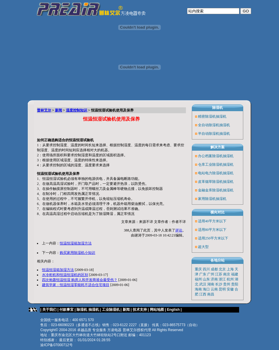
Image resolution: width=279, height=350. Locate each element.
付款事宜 (66, 310)
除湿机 (217, 108)
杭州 (230, 279)
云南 (214, 289)
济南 (214, 279)
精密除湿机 (207, 116)
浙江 (222, 279)
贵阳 (234, 284)
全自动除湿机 (208, 125)
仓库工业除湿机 (210, 164)
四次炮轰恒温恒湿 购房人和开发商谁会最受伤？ (79, 280)
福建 (234, 274)
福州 (198, 279)
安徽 (230, 289)
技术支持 (140, 310)
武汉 (202, 284)
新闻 (58, 110)
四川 (206, 269)
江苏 (218, 274)
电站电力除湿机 (210, 173)
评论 (178, 230)
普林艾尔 (44, 110)
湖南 (210, 284)
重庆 (198, 269)
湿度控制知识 (76, 110)
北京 (222, 269)
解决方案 (217, 147)
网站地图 (157, 310)
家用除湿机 (207, 199)
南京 (226, 274)
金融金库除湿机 (210, 190)
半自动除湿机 (208, 134)
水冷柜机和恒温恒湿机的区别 (65, 275)
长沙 (218, 284)
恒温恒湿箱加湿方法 (76, 243)
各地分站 (217, 260)
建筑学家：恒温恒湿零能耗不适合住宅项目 (75, 285)
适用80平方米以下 (212, 230)
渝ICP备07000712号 (56, 345)
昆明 (222, 289)
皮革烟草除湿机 (210, 182)
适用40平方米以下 (212, 221)
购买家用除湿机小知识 (77, 253)
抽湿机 (221, 116)
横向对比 (217, 212)
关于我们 (49, 310)
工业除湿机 (111, 310)
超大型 (203, 247)
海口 (206, 289)
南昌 (210, 294)
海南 (198, 289)
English (174, 310)
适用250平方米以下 (213, 238)
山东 (206, 279)
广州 (210, 274)
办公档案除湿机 (210, 156)
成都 (214, 269)
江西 (202, 294)
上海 (230, 269)
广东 (202, 274)
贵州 (226, 284)
